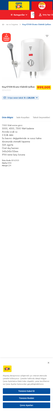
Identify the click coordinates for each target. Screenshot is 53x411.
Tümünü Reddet (26, 398)
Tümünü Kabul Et (26, 391)
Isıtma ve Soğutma (12, 24)
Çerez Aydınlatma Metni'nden (14, 381)
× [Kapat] (48, 363)
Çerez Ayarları (26, 405)
